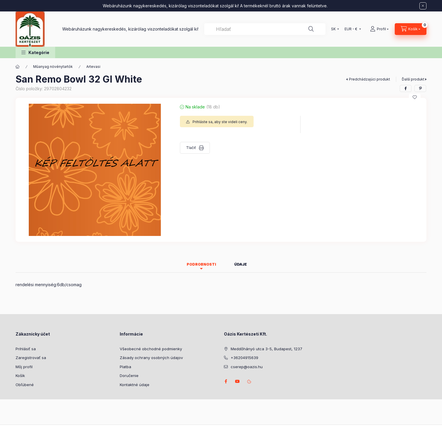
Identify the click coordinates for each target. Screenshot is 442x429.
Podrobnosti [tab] (201, 264)
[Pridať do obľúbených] (415, 97)
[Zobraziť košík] (410, 29)
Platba (125, 366)
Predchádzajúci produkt (369, 79)
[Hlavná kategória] (18, 66)
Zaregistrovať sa (31, 357)
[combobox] (264, 29)
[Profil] (379, 29)
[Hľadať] (311, 29)
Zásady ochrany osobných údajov (151, 357)
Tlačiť (191, 147)
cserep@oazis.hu (247, 366)
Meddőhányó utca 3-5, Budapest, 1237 (266, 348)
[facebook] (405, 88)
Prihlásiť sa (26, 348)
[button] (35, 52)
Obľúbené (25, 384)
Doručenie (129, 375)
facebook (226, 381)
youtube (237, 381)
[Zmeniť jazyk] (333, 29)
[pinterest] (420, 88)
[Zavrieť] (422, 5)
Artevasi (93, 66)
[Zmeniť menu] (351, 29)
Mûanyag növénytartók (53, 66)
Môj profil (24, 366)
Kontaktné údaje (134, 384)
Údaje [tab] (240, 264)
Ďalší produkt (413, 79)
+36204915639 (244, 357)
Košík (20, 375)
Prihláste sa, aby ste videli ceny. (220, 122)
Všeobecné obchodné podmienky (151, 348)
